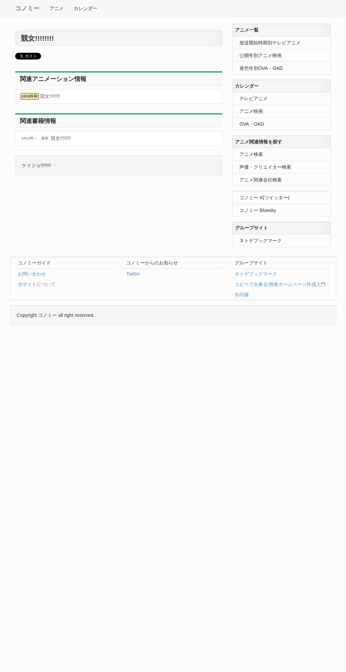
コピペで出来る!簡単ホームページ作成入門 (280, 284)
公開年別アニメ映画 (260, 55)
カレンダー (85, 8)
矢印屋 (242, 294)
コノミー (27, 8)
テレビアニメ (253, 98)
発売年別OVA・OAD (261, 68)
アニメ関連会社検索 (260, 179)
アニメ (56, 8)
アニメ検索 (251, 154)
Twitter (133, 274)
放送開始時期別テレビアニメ (270, 42)
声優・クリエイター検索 (265, 167)
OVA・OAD (251, 124)
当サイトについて (36, 284)
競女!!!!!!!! (40, 96)
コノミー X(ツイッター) (264, 197)
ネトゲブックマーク (260, 240)
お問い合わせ (32, 274)
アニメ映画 (251, 111)
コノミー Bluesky (257, 210)
